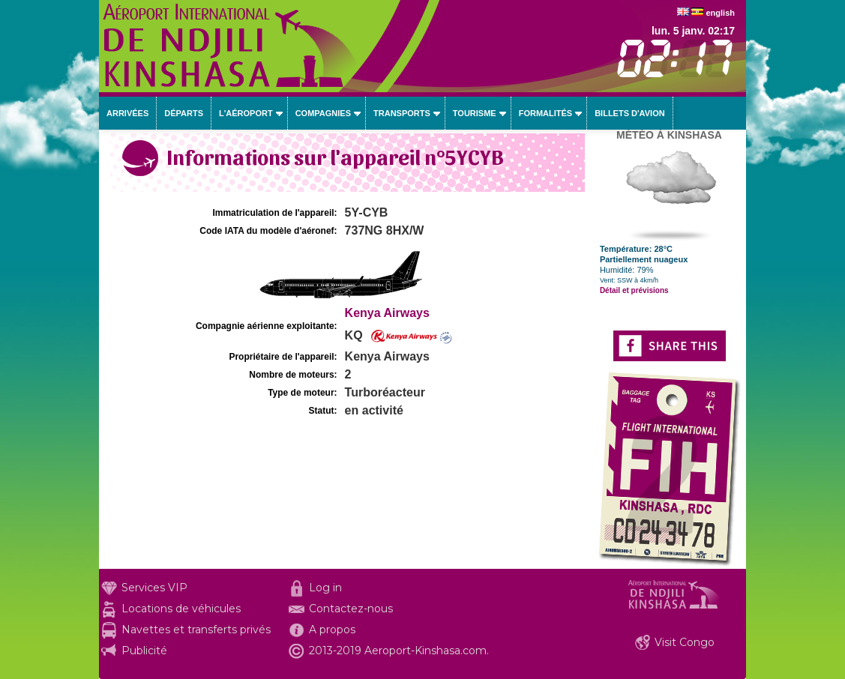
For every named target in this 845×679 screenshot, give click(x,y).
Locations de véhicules (181, 608)
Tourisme (474, 113)
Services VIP (154, 587)
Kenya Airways (387, 313)
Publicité (144, 650)
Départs (183, 113)
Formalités (546, 113)
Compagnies (323, 113)
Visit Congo (685, 642)
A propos (332, 629)
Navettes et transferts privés (196, 629)
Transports (401, 113)
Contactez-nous (351, 608)
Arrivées (127, 113)
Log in (325, 587)
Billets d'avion (629, 113)
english (720, 12)
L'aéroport (246, 113)
